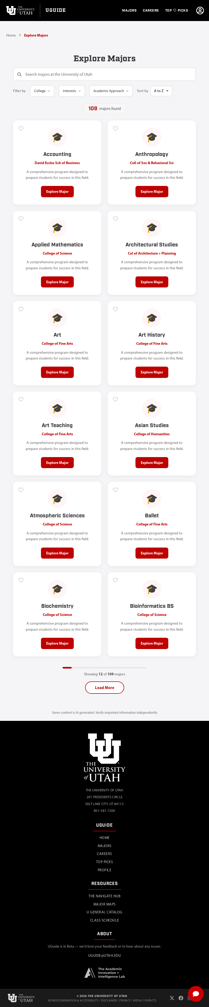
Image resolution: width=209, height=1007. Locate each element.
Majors (105, 846)
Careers (104, 854)
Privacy (125, 1000)
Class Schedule (104, 920)
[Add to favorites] (21, 128)
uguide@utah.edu (104, 955)
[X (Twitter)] (172, 998)
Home (11, 35)
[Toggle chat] (196, 994)
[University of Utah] (20, 10)
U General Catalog (104, 912)
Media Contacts (144, 1000)
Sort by (142, 91)
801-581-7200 (104, 811)
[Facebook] (181, 998)
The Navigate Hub (104, 896)
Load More (104, 687)
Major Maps (104, 904)
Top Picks (104, 862)
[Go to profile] (200, 10)
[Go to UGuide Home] (55, 10)
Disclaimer (109, 1000)
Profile (105, 870)
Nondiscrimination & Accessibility (73, 1000)
